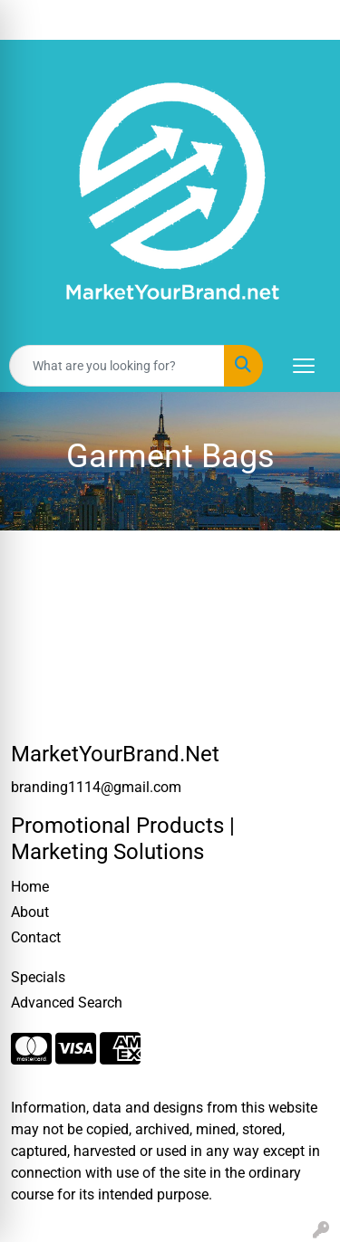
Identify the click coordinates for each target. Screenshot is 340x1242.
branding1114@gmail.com (96, 787)
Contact (36, 937)
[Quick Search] (117, 366)
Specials (38, 977)
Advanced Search (66, 1002)
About (30, 912)
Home (30, 886)
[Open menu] (304, 366)
